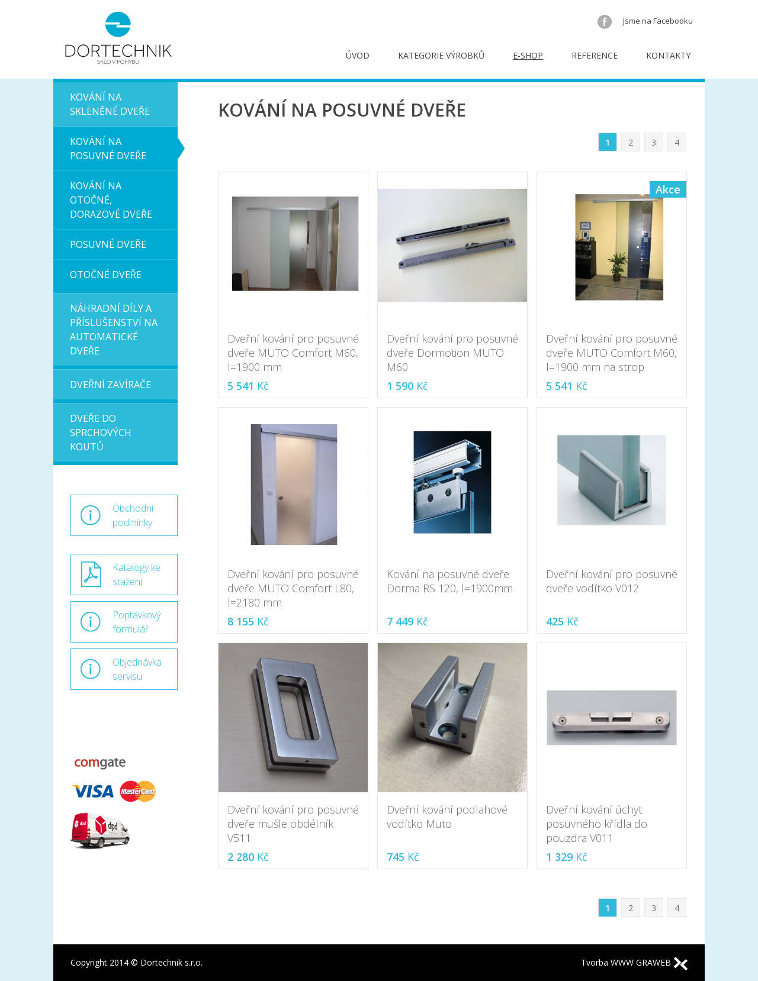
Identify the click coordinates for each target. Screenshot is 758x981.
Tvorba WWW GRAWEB (634, 962)
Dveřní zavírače (110, 384)
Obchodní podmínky (133, 515)
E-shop (528, 55)
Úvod (358, 55)
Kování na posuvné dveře (108, 148)
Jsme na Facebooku (645, 20)
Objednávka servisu (137, 669)
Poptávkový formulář (136, 621)
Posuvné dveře (108, 244)
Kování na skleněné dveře (110, 104)
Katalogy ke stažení (136, 574)
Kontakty (668, 55)
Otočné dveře (106, 274)
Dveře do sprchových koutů (100, 432)
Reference (594, 55)
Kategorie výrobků (441, 55)
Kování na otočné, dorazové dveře (111, 200)
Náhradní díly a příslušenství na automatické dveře (114, 329)
